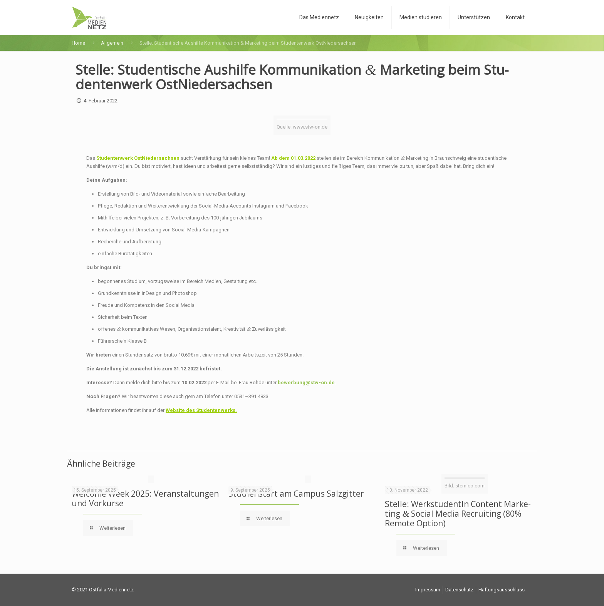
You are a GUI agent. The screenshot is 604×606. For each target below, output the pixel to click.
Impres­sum (427, 590)
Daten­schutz (459, 590)
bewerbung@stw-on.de (306, 382)
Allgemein (112, 43)
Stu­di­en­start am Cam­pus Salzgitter (296, 493)
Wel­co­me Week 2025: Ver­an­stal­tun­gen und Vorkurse (145, 498)
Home (78, 43)
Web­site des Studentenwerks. (201, 410)
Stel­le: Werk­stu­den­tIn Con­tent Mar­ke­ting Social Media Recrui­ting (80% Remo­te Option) (458, 514)
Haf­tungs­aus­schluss (501, 590)
